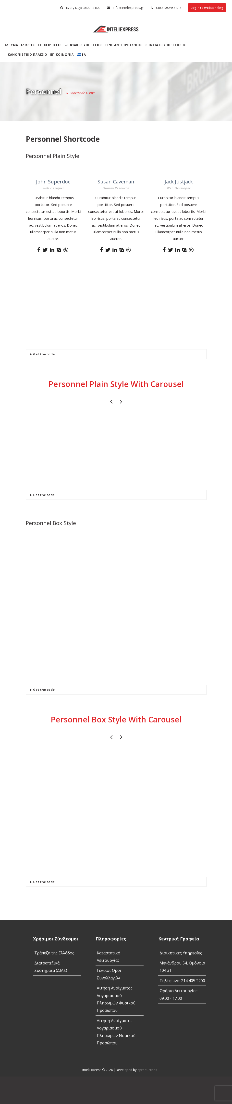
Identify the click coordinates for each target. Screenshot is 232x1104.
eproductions (147, 1097)
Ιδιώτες (28, 45)
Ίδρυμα (11, 45)
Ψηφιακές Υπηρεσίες (83, 45)
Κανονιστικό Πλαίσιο (27, 54)
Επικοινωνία (62, 54)
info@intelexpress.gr (128, 7)
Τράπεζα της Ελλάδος (54, 980)
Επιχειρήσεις (49, 45)
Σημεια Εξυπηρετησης (165, 45)
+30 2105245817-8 (168, 7)
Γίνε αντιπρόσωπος (123, 45)
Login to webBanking (207, 7)
